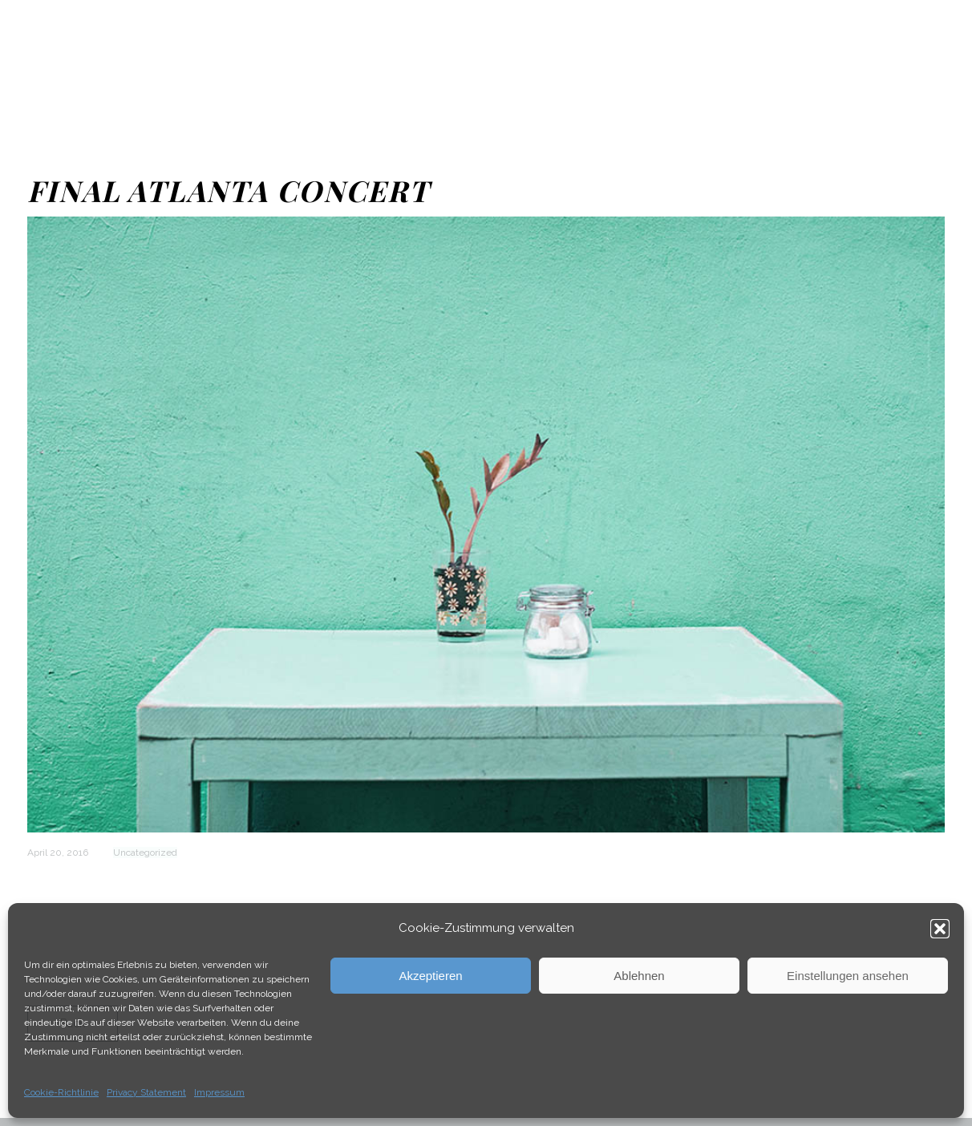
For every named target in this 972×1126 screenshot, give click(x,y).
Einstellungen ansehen (848, 975)
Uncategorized (145, 852)
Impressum (219, 1092)
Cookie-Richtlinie (61, 1092)
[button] (940, 929)
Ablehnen (639, 975)
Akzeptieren (430, 975)
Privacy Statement (146, 1092)
